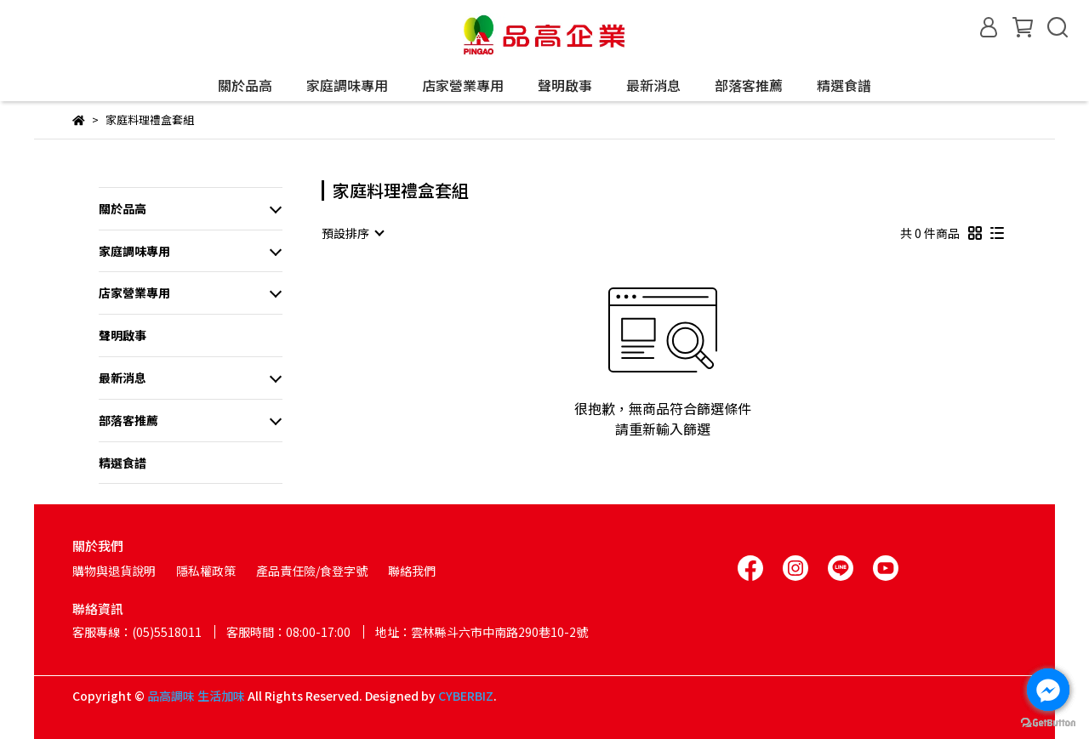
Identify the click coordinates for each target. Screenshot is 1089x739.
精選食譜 (844, 85)
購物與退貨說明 (114, 570)
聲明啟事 (565, 85)
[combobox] (352, 233)
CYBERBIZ (465, 695)
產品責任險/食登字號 (312, 570)
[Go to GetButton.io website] (1048, 722)
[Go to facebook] (1048, 689)
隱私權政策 (206, 570)
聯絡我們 (412, 570)
